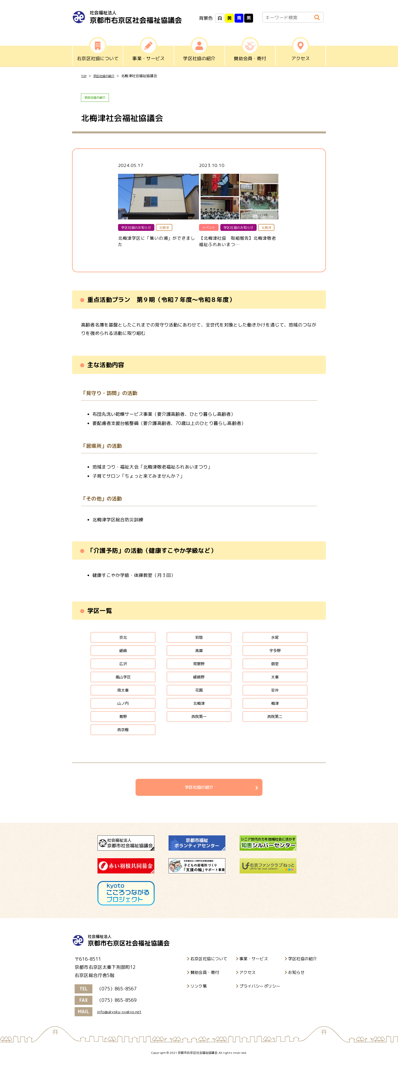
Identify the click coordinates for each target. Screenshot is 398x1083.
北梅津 (199, 718)
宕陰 (199, 642)
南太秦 (123, 702)
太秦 (274, 687)
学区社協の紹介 (107, 76)
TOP (84, 76)
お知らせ (296, 993)
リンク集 (198, 1007)
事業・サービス (253, 980)
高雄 (199, 657)
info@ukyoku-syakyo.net (123, 1033)
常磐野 (199, 672)
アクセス (247, 993)
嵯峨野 (199, 687)
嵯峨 (122, 657)
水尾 (274, 642)
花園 (199, 702)
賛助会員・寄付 (204, 993)
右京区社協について (208, 980)
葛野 (122, 733)
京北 (122, 642)
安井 (274, 702)
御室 (274, 672)
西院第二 (275, 733)
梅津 (274, 718)
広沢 (122, 672)
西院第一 (199, 733)
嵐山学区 (123, 687)
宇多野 (275, 657)
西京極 (123, 748)
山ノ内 (123, 718)
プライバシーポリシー (259, 1007)
